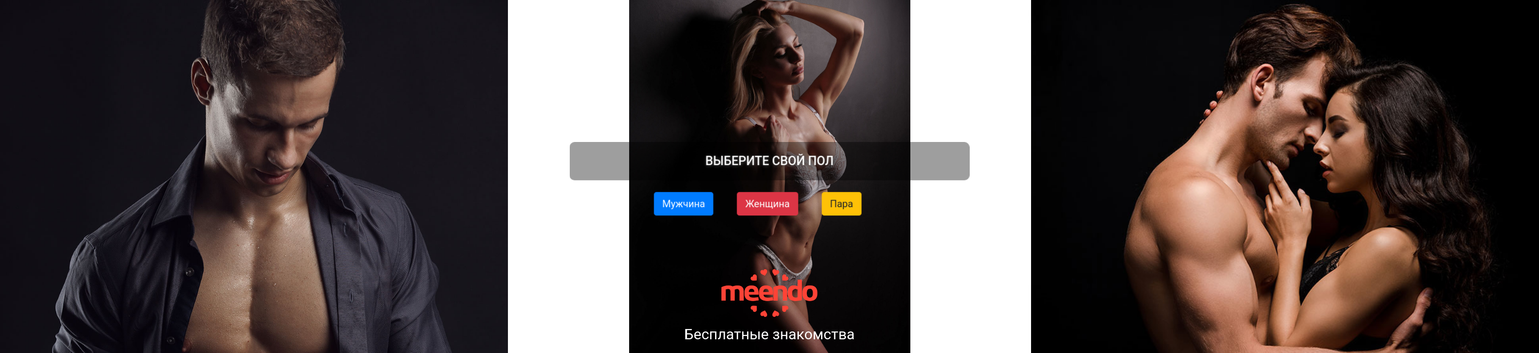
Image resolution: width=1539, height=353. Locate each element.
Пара (841, 203)
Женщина (767, 203)
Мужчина (684, 203)
